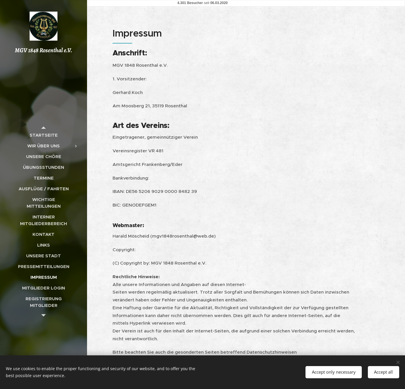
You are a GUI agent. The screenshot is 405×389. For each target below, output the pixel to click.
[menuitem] (43, 135)
